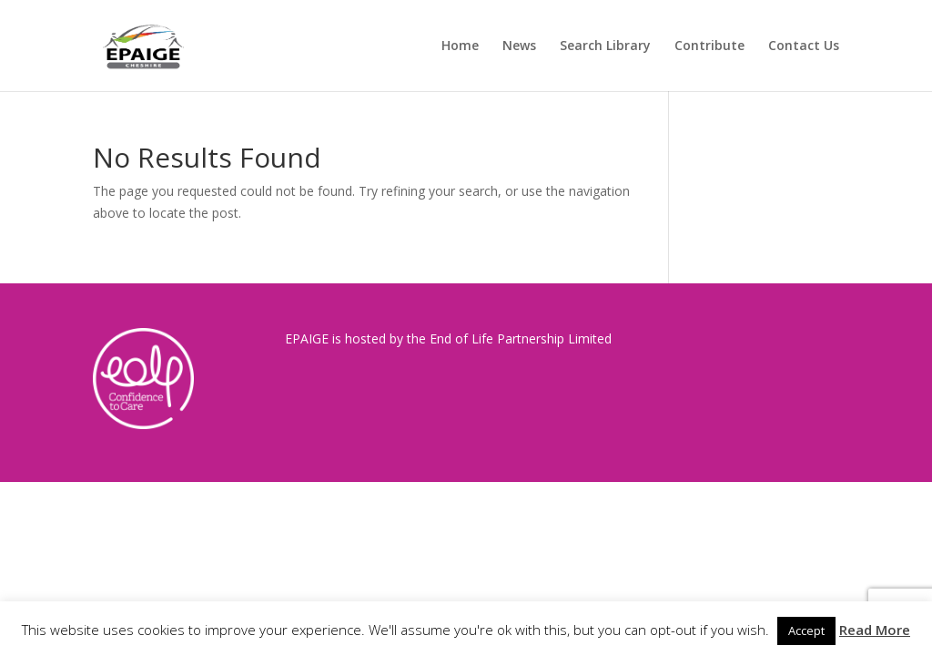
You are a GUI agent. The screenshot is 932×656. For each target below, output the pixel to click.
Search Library (605, 46)
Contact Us (803, 46)
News (519, 46)
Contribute (709, 46)
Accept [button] (806, 630)
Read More (874, 629)
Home (460, 46)
